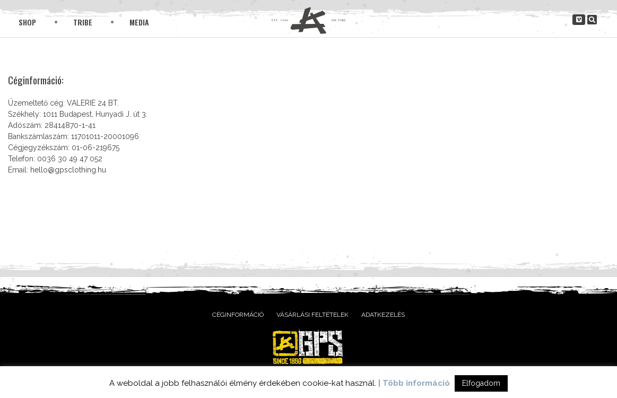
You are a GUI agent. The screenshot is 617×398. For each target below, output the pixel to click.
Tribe (82, 22)
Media (139, 22)
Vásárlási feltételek (312, 314)
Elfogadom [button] (481, 383)
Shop (27, 22)
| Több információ (414, 383)
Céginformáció (238, 314)
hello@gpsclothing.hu (68, 170)
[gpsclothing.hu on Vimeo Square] (578, 19)
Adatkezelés (383, 314)
